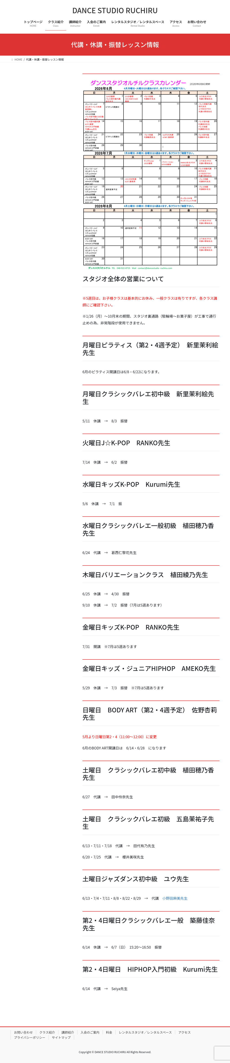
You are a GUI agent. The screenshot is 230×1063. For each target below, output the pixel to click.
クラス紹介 (47, 1032)
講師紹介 (68, 1032)
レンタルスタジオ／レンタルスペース (145, 1032)
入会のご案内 (90, 1032)
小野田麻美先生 (175, 898)
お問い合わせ (23, 1032)
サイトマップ (61, 1037)
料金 (109, 1032)
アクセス (184, 1032)
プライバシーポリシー (29, 1037)
